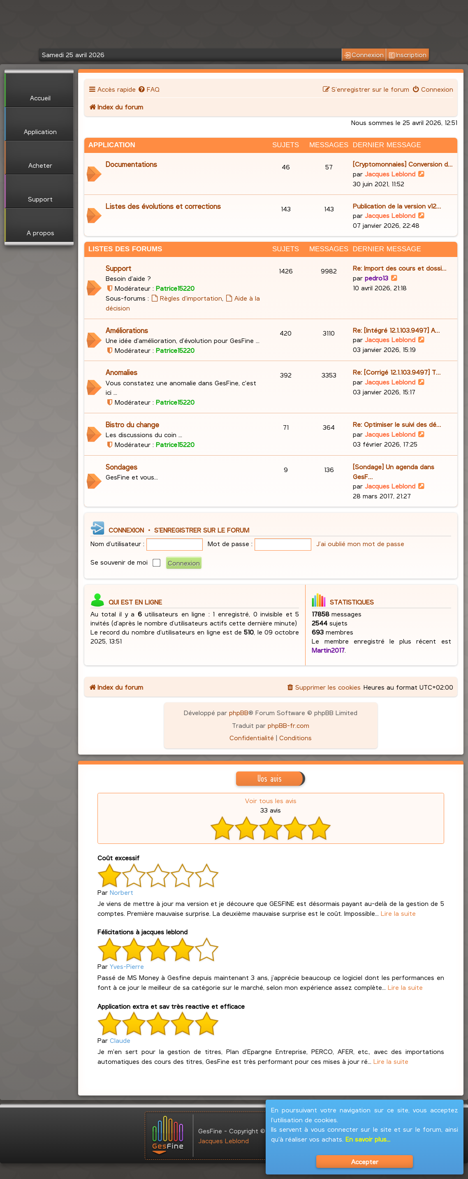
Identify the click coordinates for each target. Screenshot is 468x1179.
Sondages (121, 467)
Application (111, 145)
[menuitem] (149, 89)
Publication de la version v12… (397, 206)
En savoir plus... (367, 1139)
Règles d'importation (186, 298)
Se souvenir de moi (125, 562)
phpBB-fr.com (288, 725)
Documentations (131, 164)
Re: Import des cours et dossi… (399, 268)
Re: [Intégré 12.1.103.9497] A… (396, 330)
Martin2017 (328, 650)
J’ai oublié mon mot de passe (360, 543)
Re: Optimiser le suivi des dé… (397, 424)
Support (118, 268)
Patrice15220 (175, 288)
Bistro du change (132, 424)
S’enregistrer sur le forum (201, 530)
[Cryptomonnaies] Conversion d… (402, 164)
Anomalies (121, 372)
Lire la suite (398, 913)
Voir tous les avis (271, 800)
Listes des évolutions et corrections (163, 206)
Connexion (363, 55)
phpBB (238, 712)
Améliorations (127, 330)
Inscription (407, 55)
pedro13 (376, 278)
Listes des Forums (125, 249)
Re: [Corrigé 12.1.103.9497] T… (396, 372)
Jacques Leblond (390, 174)
